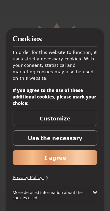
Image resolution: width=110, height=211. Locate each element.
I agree (55, 157)
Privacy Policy (30, 177)
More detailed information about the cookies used (48, 195)
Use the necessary (55, 138)
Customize (55, 118)
